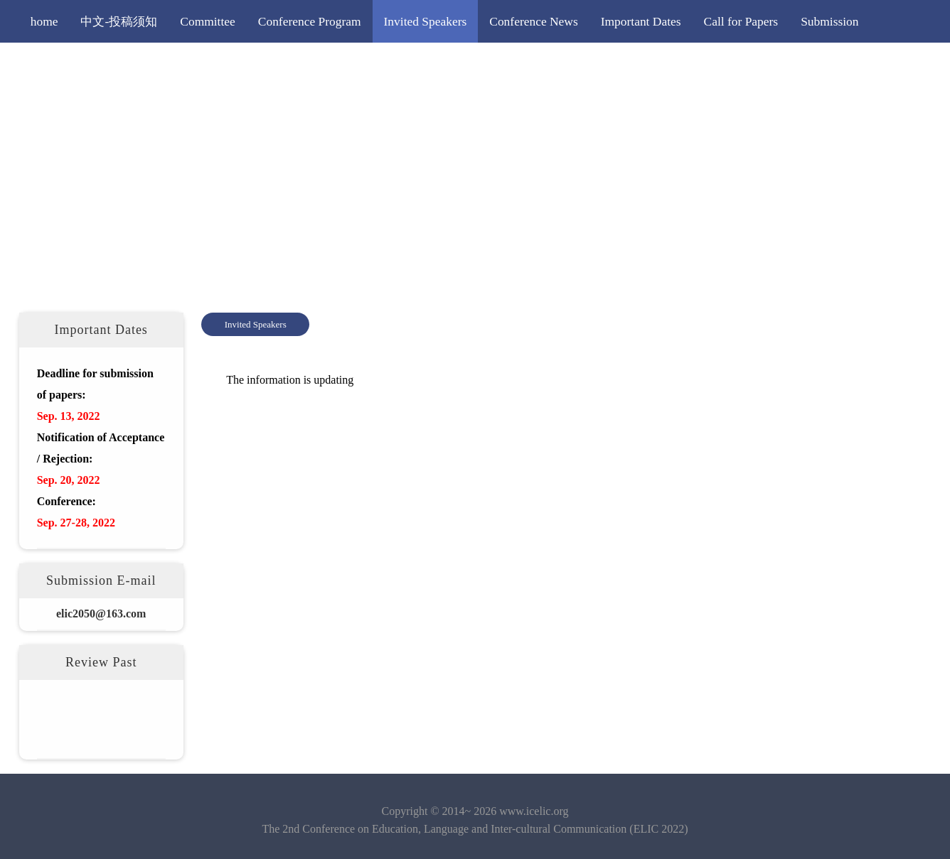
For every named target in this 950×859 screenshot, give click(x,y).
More (228, 64)
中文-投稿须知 (118, 21)
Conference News (533, 21)
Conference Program (309, 21)
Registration (61, 64)
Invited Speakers (425, 21)
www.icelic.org (533, 811)
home (44, 21)
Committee (207, 21)
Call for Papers (741, 21)
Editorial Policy (153, 64)
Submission (829, 21)
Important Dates (641, 21)
